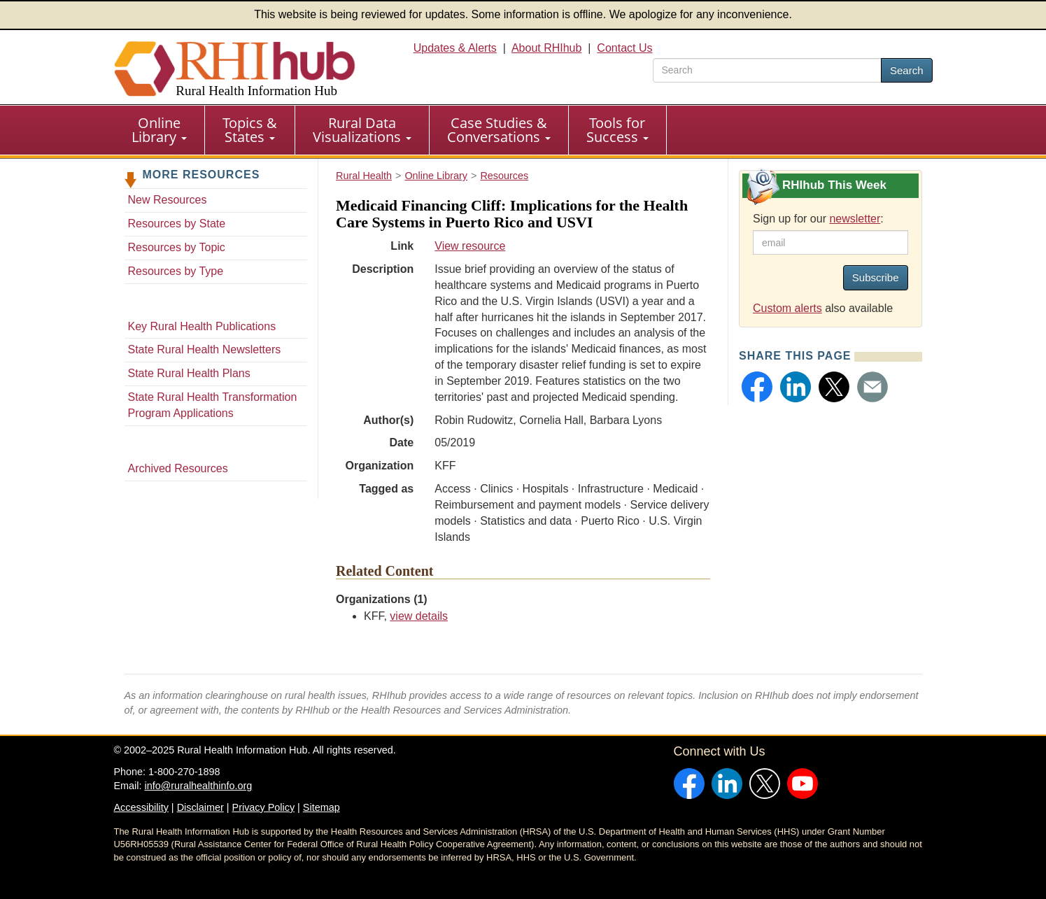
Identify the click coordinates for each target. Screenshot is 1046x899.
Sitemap (321, 807)
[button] (757, 387)
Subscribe (875, 277)
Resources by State (177, 223)
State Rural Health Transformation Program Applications (212, 405)
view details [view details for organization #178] (419, 616)
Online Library (159, 129)
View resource (469, 246)
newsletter (854, 219)
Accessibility (141, 807)
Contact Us (624, 48)
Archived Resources (178, 468)
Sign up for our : (818, 219)
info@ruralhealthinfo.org (198, 785)
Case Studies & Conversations (499, 129)
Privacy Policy (263, 807)
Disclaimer (200, 807)
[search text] (767, 70)
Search (907, 70)
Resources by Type (176, 271)
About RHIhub (546, 48)
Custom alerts (787, 308)
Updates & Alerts (455, 48)
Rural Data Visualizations (362, 129)
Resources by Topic (176, 247)
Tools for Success (617, 129)
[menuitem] (159, 130)
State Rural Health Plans (189, 373)
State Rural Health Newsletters (204, 349)
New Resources (167, 200)
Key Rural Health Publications (202, 326)
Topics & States (249, 129)
